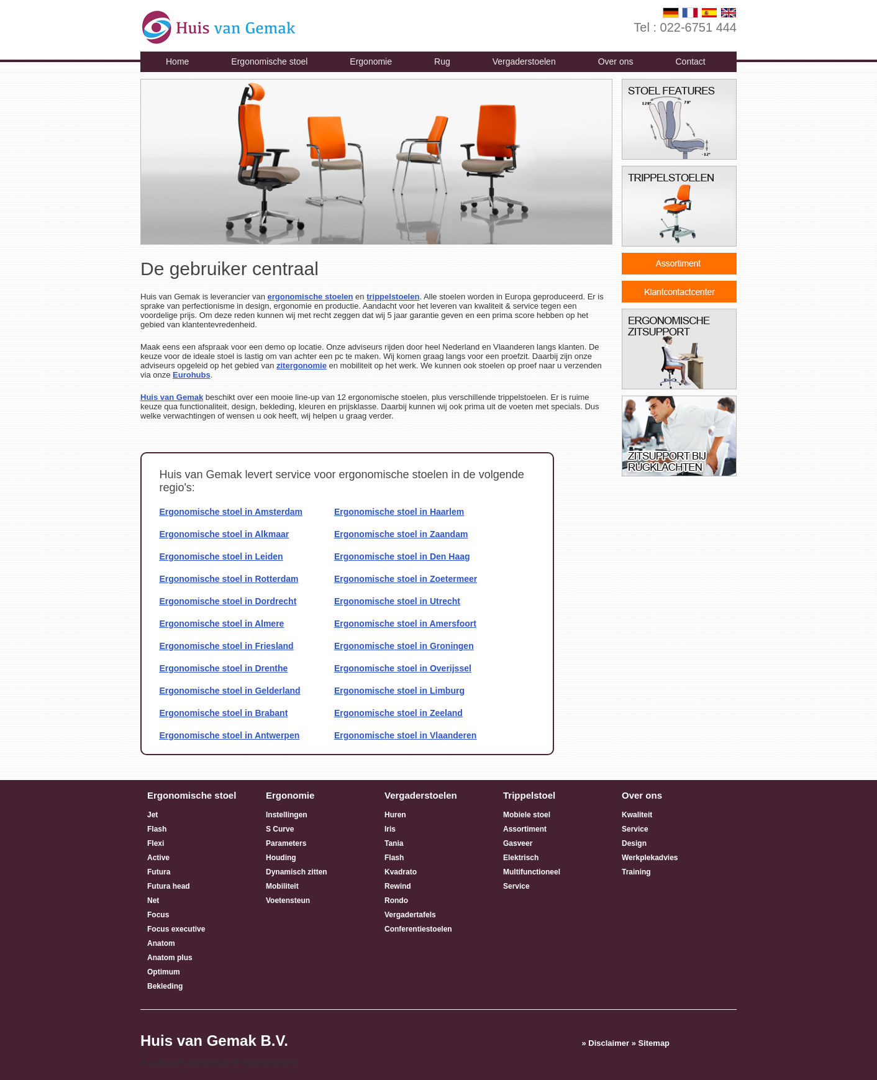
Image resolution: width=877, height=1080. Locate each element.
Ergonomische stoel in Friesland (226, 646)
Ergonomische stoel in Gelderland (229, 691)
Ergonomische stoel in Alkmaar (224, 534)
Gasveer (517, 843)
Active (158, 857)
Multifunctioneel (531, 872)
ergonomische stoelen (310, 296)
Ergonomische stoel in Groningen (404, 646)
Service (516, 886)
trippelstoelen (392, 296)
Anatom (161, 943)
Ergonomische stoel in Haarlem (399, 512)
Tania (393, 843)
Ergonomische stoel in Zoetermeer (405, 579)
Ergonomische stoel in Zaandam (401, 534)
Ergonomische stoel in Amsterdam (230, 512)
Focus (158, 914)
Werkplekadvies (650, 857)
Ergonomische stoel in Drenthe (223, 668)
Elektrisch (520, 857)
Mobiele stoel (526, 814)
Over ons (616, 61)
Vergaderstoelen (524, 61)
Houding (281, 857)
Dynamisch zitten (296, 872)
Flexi (155, 843)
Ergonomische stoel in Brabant (223, 713)
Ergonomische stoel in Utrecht (397, 601)
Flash (156, 829)
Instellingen (286, 814)
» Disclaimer (605, 1043)
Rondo (396, 900)
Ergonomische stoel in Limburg (399, 691)
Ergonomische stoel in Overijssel (402, 668)
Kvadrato (400, 872)
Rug (442, 61)
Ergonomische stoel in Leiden (221, 556)
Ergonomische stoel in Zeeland (398, 713)
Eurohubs (192, 374)
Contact (690, 61)
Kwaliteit (637, 814)
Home (177, 61)
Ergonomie (371, 61)
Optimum (163, 972)
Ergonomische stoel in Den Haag (402, 556)
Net (153, 900)
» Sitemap (651, 1043)
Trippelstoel (529, 795)
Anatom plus (170, 957)
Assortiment (525, 829)
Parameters (286, 843)
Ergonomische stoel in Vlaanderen (405, 735)
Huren (395, 814)
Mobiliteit (282, 886)
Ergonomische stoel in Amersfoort (405, 623)
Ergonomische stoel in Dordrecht (227, 601)
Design (634, 843)
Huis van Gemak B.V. (214, 1040)
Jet (152, 814)
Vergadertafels (410, 914)
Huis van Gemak (171, 397)
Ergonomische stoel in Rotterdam (228, 579)
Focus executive (176, 929)
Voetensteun (288, 900)
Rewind (397, 886)
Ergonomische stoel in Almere (221, 623)
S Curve (280, 829)
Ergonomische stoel (269, 61)
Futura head (168, 886)
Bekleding (165, 986)
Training (636, 872)
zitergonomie (301, 365)
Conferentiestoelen (418, 929)
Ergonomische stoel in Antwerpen (229, 735)
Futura (158, 872)
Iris (390, 829)
